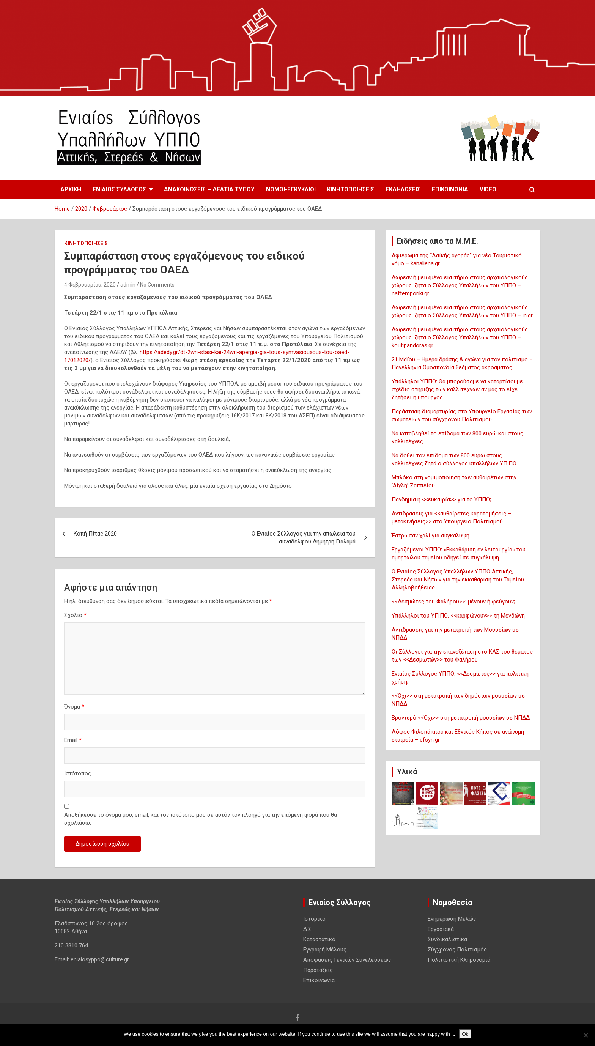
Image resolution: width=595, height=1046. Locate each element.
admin (127, 285)
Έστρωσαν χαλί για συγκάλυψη (430, 535)
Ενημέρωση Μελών (452, 918)
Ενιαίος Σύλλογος (119, 189)
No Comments (157, 285)
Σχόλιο (75, 615)
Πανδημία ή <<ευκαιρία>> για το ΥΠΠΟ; (441, 499)
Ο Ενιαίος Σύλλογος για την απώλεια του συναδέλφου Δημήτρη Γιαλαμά (304, 537)
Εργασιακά (441, 929)
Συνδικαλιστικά (447, 939)
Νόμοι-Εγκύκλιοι (291, 189)
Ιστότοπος (77, 773)
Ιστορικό (314, 918)
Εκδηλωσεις (403, 189)
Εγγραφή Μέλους (324, 949)
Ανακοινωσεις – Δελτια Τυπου (209, 189)
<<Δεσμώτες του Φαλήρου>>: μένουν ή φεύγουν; (453, 601)
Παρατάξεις (318, 970)
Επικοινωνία (450, 189)
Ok (465, 1034)
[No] (585, 1035)
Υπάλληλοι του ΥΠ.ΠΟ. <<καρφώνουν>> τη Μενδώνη (458, 615)
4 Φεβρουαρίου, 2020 (90, 285)
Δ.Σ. (308, 929)
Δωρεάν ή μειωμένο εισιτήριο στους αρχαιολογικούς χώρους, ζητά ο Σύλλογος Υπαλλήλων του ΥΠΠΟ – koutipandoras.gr (460, 337)
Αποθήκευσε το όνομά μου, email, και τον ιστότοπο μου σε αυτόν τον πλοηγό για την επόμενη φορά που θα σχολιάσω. (200, 818)
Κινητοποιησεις (350, 189)
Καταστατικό (319, 939)
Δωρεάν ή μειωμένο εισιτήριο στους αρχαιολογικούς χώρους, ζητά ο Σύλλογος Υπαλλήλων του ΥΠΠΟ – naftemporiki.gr (460, 285)
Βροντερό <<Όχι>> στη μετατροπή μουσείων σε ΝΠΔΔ (461, 717)
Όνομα (74, 706)
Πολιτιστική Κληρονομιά (459, 959)
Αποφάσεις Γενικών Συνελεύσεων (347, 959)
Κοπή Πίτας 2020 (95, 533)
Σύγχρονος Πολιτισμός (457, 949)
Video (488, 189)
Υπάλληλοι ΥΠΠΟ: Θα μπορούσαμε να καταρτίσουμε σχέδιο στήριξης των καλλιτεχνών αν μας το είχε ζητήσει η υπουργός (457, 389)
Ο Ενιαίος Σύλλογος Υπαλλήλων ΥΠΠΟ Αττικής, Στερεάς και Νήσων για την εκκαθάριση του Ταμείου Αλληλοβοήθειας (458, 579)
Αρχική (70, 189)
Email (73, 740)
